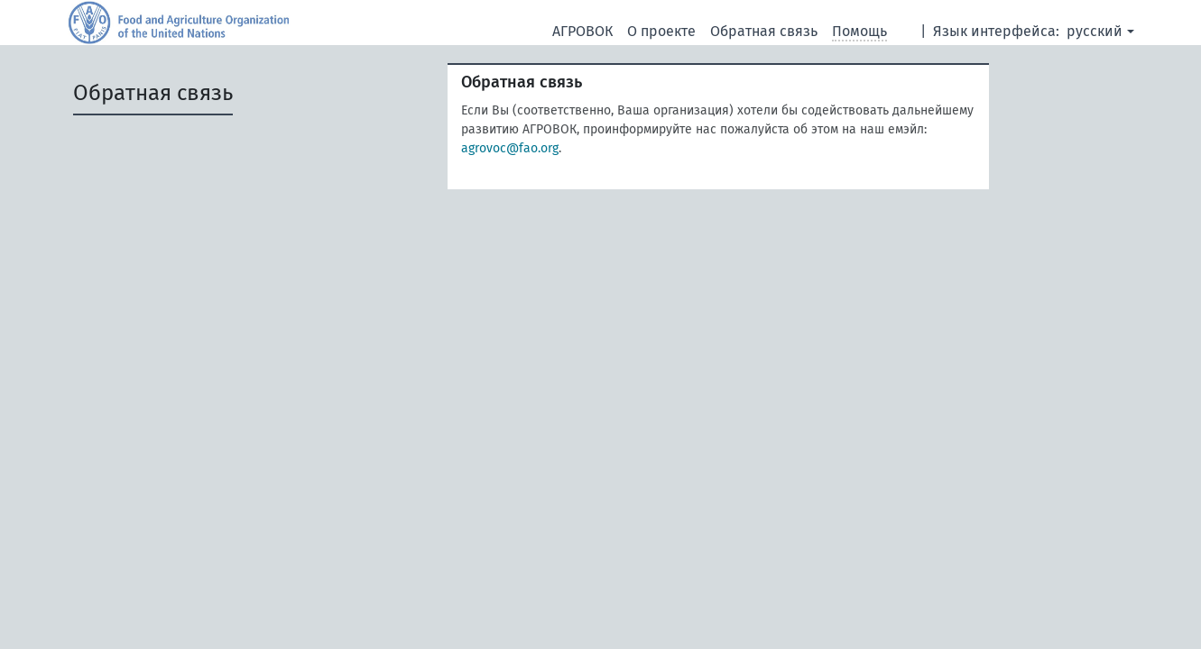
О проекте (661, 31)
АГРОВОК (582, 31)
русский (1094, 31)
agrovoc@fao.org (510, 148)
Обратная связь (764, 31)
